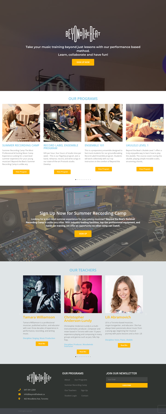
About (67, 379)
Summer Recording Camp (76, 385)
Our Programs (81, 379)
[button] (2, 139)
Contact (84, 395)
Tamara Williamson (39, 317)
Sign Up (84, 390)
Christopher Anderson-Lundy (78, 319)
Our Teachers (70, 390)
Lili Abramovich (118, 317)
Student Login (71, 395)
